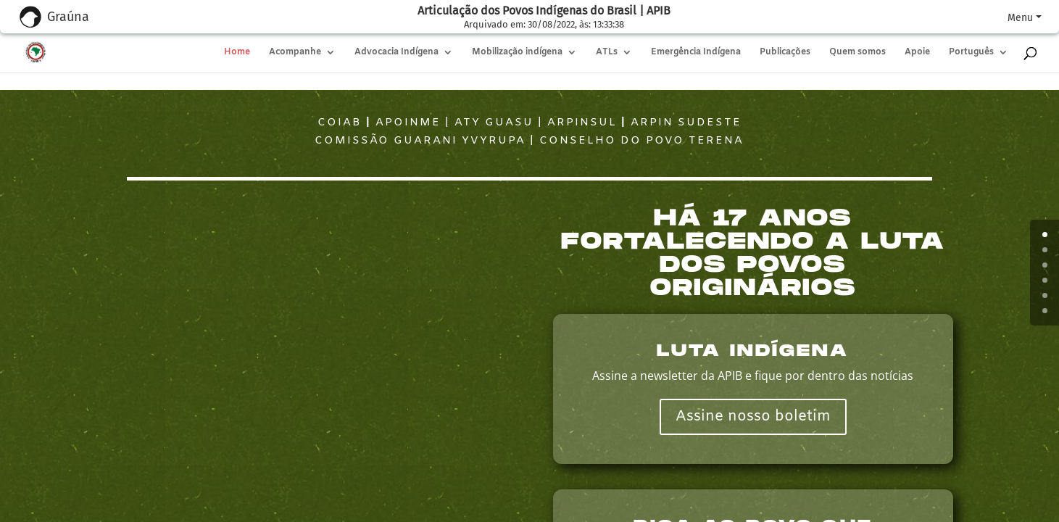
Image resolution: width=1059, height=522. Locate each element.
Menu (1020, 18)
